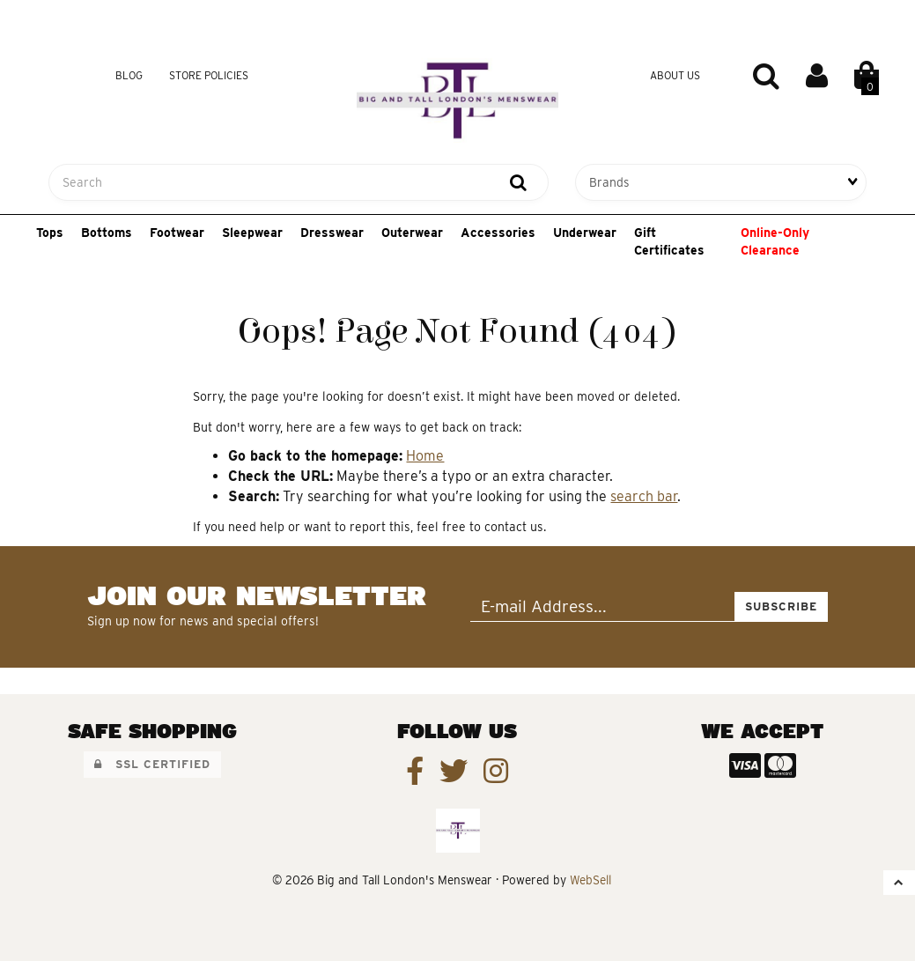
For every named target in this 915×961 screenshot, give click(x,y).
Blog (129, 75)
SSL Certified (152, 764)
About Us (675, 75)
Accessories (498, 232)
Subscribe (781, 606)
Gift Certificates (669, 241)
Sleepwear (252, 232)
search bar (643, 496)
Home (425, 455)
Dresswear (332, 232)
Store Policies (208, 75)
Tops (49, 232)
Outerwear (412, 232)
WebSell (590, 880)
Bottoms (106, 232)
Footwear (177, 232)
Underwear (584, 232)
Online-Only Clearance (775, 241)
